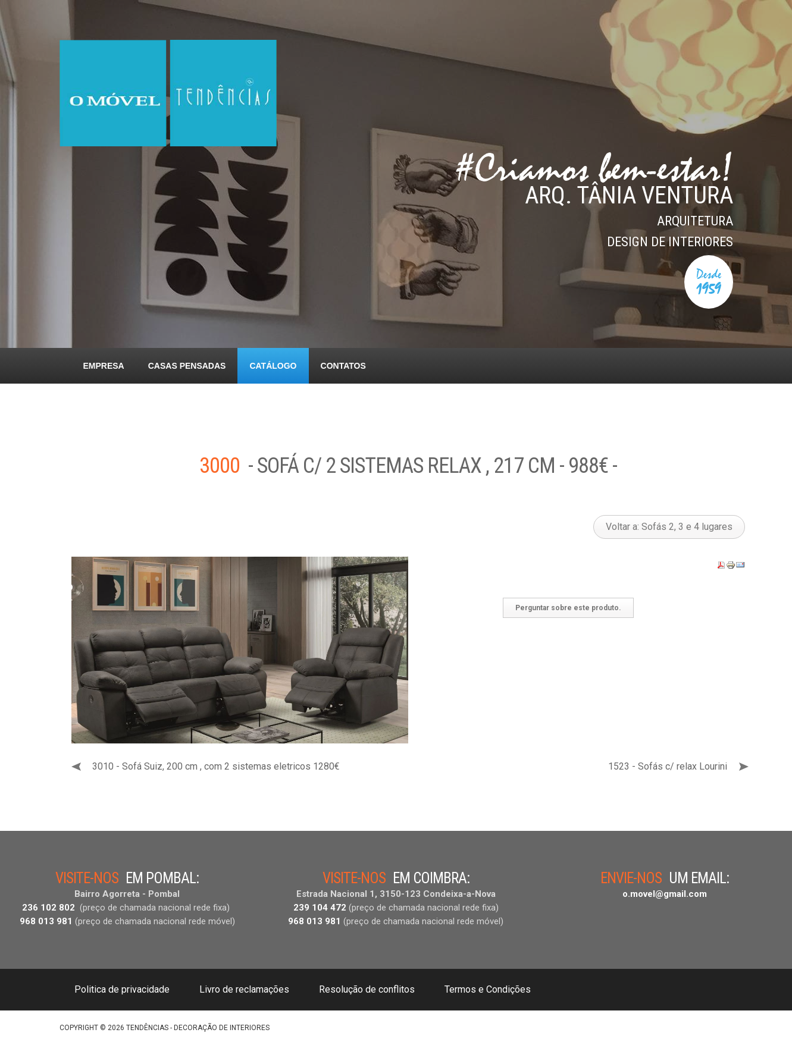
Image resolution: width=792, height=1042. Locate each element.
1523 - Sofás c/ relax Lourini (667, 766)
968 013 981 (46, 921)
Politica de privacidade (122, 989)
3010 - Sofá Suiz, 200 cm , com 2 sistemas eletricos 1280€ (216, 766)
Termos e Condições (487, 989)
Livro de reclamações (244, 989)
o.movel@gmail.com (664, 894)
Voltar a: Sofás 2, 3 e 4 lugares (669, 526)
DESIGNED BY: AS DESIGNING (681, 1025)
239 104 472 (319, 907)
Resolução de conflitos (367, 989)
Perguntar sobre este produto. (568, 608)
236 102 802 (48, 907)
